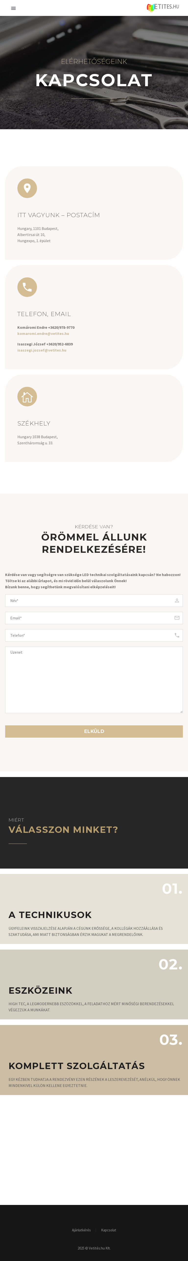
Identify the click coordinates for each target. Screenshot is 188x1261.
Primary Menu (13, 8)
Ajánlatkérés (81, 1230)
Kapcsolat (108, 1230)
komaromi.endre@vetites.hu (43, 333)
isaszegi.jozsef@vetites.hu (41, 350)
